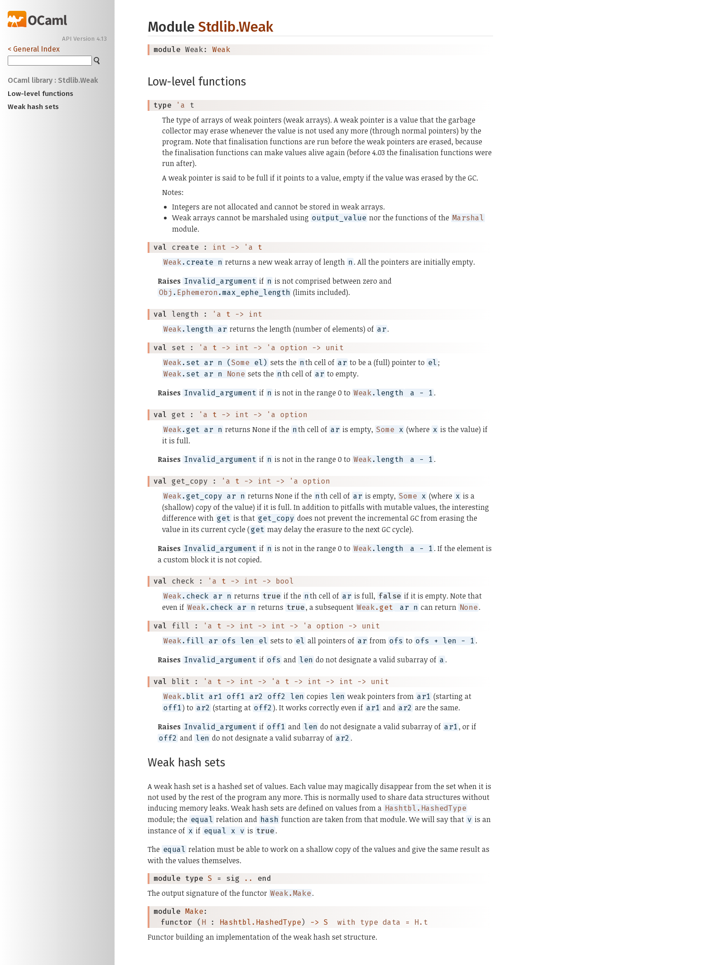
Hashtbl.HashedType (260, 922)
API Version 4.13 (84, 39)
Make (194, 911)
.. (248, 878)
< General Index (34, 49)
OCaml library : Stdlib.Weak (53, 80)
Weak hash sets (33, 107)
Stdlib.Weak (235, 27)
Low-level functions (40, 94)
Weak (221, 49)
